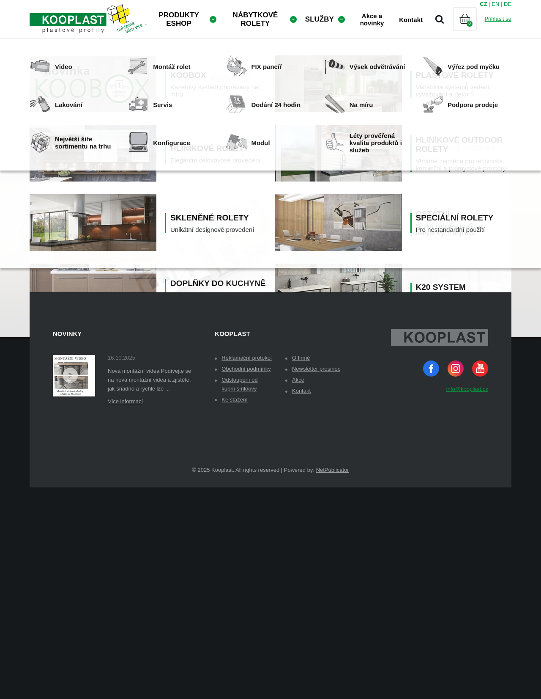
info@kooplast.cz (467, 600)
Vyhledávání (439, 19)
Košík (472, 29)
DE (507, 4)
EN (495, 4)
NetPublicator (332, 681)
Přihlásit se (497, 19)
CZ (483, 4)
